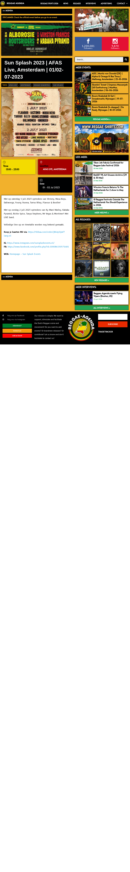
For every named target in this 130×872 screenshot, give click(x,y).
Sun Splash (58, 85)
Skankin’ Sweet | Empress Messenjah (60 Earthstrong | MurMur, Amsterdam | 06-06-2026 (110, 87)
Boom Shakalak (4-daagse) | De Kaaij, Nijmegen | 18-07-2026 (108, 108)
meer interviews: (86, 287)
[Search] (125, 59)
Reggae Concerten (42, 85)
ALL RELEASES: (83, 219)
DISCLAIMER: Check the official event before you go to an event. (30, 17)
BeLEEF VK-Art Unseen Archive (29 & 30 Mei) (110, 176)
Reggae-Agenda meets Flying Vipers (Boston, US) (108, 295)
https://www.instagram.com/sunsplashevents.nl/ (30, 243)
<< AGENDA (8, 10)
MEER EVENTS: (83, 67)
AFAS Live (13, 85)
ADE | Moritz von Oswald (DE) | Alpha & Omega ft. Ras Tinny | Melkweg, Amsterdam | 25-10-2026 (109, 76)
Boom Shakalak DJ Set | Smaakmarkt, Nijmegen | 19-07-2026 (107, 98)
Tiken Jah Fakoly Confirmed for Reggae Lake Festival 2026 (108, 164)
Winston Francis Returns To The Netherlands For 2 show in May (108, 188)
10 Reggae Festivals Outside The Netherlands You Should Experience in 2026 (110, 202)
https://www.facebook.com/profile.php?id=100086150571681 (38, 246)
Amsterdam (25, 85)
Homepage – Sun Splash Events (25, 254)
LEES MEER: (81, 157)
